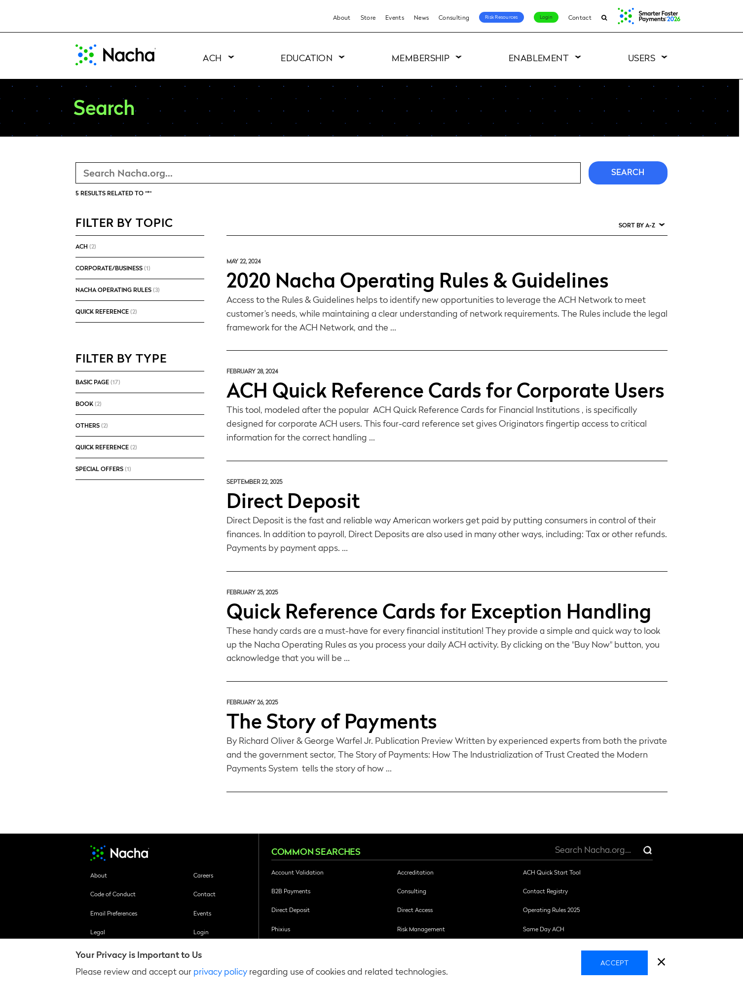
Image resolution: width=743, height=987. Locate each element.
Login (546, 16)
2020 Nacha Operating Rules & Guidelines (417, 279)
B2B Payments (290, 891)
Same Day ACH (543, 929)
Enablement (539, 57)
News (421, 17)
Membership (421, 57)
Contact (580, 17)
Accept (614, 962)
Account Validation (297, 872)
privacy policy (220, 971)
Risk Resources (501, 16)
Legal (97, 932)
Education (307, 57)
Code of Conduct (113, 894)
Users (641, 57)
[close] (661, 963)
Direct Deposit (293, 499)
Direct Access (415, 910)
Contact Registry (545, 891)
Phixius (280, 929)
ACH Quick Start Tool (552, 872)
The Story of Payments (331, 720)
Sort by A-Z (637, 225)
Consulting (454, 17)
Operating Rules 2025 (551, 910)
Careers (203, 875)
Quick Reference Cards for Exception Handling (438, 610)
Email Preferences (113, 913)
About (342, 17)
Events (394, 17)
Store (368, 17)
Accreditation (415, 872)
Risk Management (421, 929)
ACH (212, 57)
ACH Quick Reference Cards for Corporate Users (445, 389)
